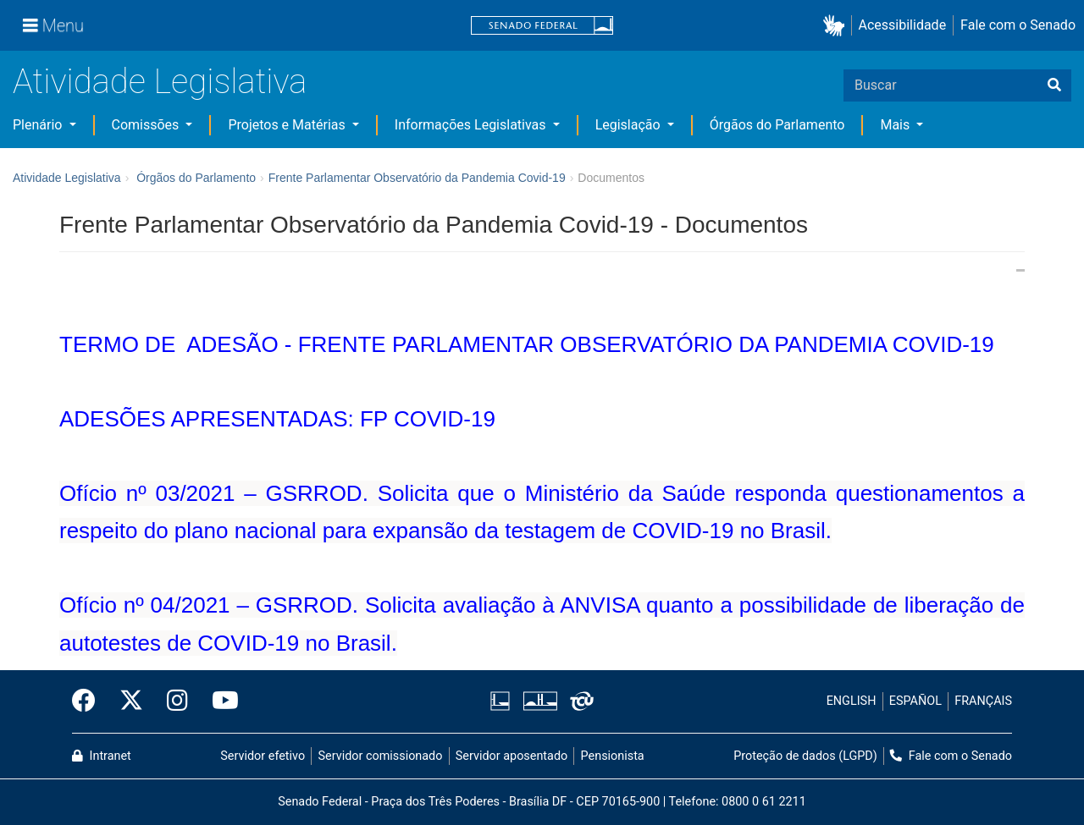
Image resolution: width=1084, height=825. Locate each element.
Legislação (629, 125)
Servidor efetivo (262, 756)
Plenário (39, 125)
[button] (837, 25)
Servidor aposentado (511, 756)
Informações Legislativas (472, 125)
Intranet (101, 756)
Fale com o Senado (1018, 25)
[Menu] (53, 25)
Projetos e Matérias (288, 125)
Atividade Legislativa (160, 82)
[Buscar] (1054, 85)
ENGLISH (852, 701)
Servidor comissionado (380, 756)
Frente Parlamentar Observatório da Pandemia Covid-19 (417, 177)
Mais (896, 125)
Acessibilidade (903, 25)
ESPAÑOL (915, 701)
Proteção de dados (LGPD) (805, 756)
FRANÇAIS (983, 701)
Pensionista (612, 756)
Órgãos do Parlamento (777, 125)
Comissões (147, 125)
